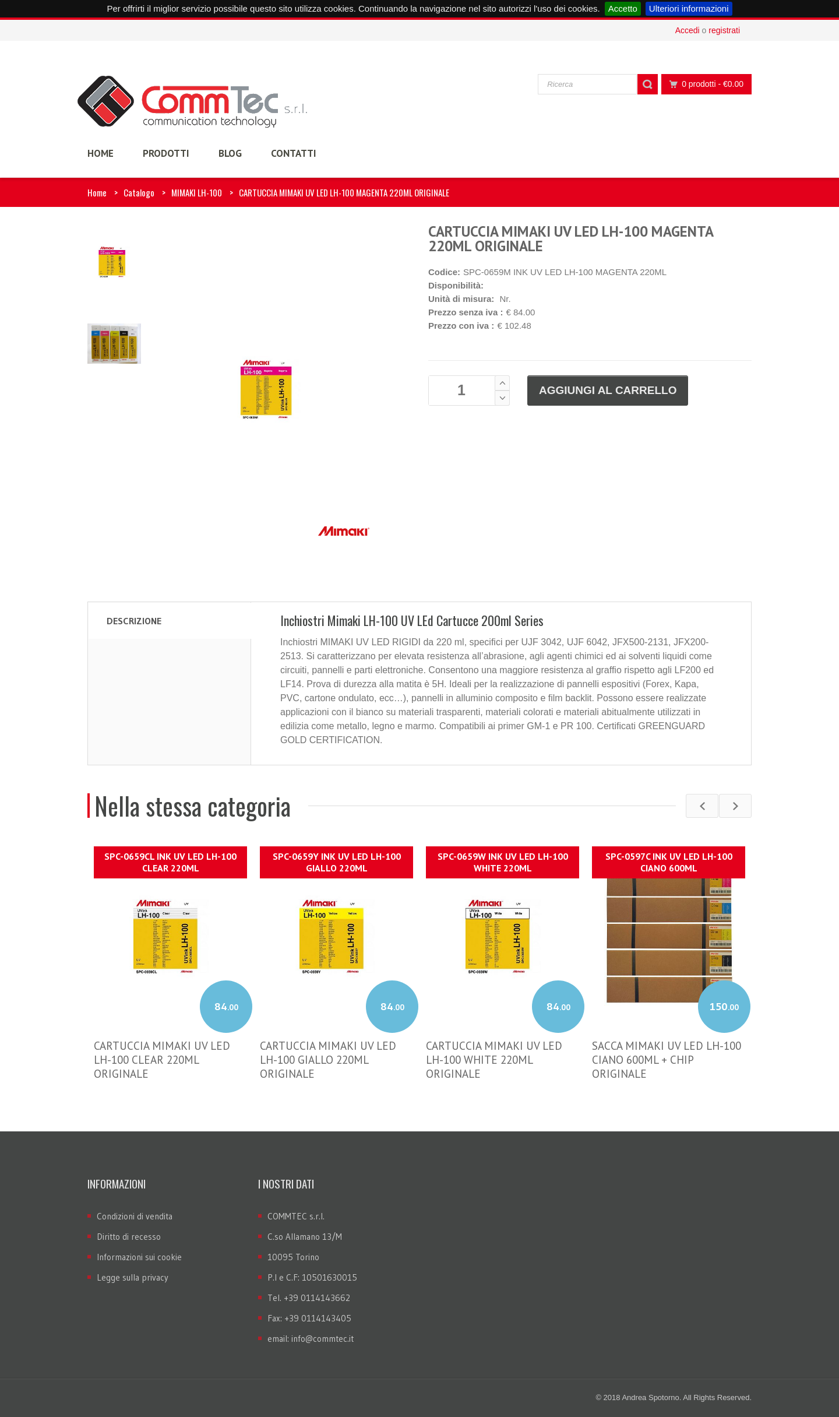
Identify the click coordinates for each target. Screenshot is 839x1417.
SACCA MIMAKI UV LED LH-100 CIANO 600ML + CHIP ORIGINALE (666, 1060)
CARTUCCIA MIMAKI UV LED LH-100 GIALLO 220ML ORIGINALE (328, 1060)
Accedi (687, 30)
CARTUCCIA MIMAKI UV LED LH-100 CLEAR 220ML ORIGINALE (162, 1060)
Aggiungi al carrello (607, 390)
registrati (724, 30)
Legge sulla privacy (132, 1277)
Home (97, 192)
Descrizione (134, 621)
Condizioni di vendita (134, 1216)
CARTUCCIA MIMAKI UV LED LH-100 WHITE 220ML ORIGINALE (494, 1060)
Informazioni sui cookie (139, 1257)
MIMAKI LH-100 (196, 192)
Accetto (622, 8)
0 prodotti (703, 84)
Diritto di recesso (129, 1236)
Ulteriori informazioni (689, 8)
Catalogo (139, 192)
